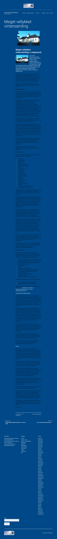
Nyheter (37, 13)
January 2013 (40, 511)
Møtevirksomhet (38, 414)
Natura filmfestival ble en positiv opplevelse (11, 441)
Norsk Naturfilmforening (11, 12)
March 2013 (40, 508)
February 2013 (40, 509)
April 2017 (39, 456)
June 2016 (40, 466)
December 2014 (40, 482)
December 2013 (40, 495)
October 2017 (40, 451)
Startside (24, 13)
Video (22, 452)
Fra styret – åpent (24, 439)
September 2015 (41, 478)
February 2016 (40, 472)
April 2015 (39, 479)
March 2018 (40, 449)
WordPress (51, 532)
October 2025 (40, 439)
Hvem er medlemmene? (8, 442)
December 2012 (40, 512)
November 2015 (40, 476)
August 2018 (40, 446)
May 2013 (39, 505)
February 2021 (40, 442)
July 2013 (39, 502)
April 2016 (39, 469)
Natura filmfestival (30, 13)
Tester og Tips (23, 448)
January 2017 (40, 461)
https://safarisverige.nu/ (29, 375)
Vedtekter (43, 13)
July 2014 (39, 488)
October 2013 (40, 498)
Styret (48, 13)
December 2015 (40, 475)
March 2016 (40, 471)
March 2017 (40, 458)
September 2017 (41, 452)
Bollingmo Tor (19, 415)
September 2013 (41, 499)
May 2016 (39, 468)
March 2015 (40, 481)
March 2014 (40, 492)
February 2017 (40, 459)
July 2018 (39, 448)
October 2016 (40, 465)
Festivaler (22, 438)
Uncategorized (23, 451)
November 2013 (40, 496)
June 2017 (40, 455)
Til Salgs (22, 449)
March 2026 (40, 438)
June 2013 (40, 504)
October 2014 (40, 485)
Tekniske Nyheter (24, 446)
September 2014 (41, 486)
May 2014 (39, 491)
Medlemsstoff (23, 442)
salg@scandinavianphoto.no (21, 290)
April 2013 (39, 506)
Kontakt (51, 13)
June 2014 (40, 489)
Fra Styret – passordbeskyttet (26, 441)
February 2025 (40, 441)
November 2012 (40, 514)
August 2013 (40, 501)
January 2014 (40, 494)
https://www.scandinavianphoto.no (22, 289)
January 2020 (40, 445)
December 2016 (40, 462)
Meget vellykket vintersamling (9, 445)
